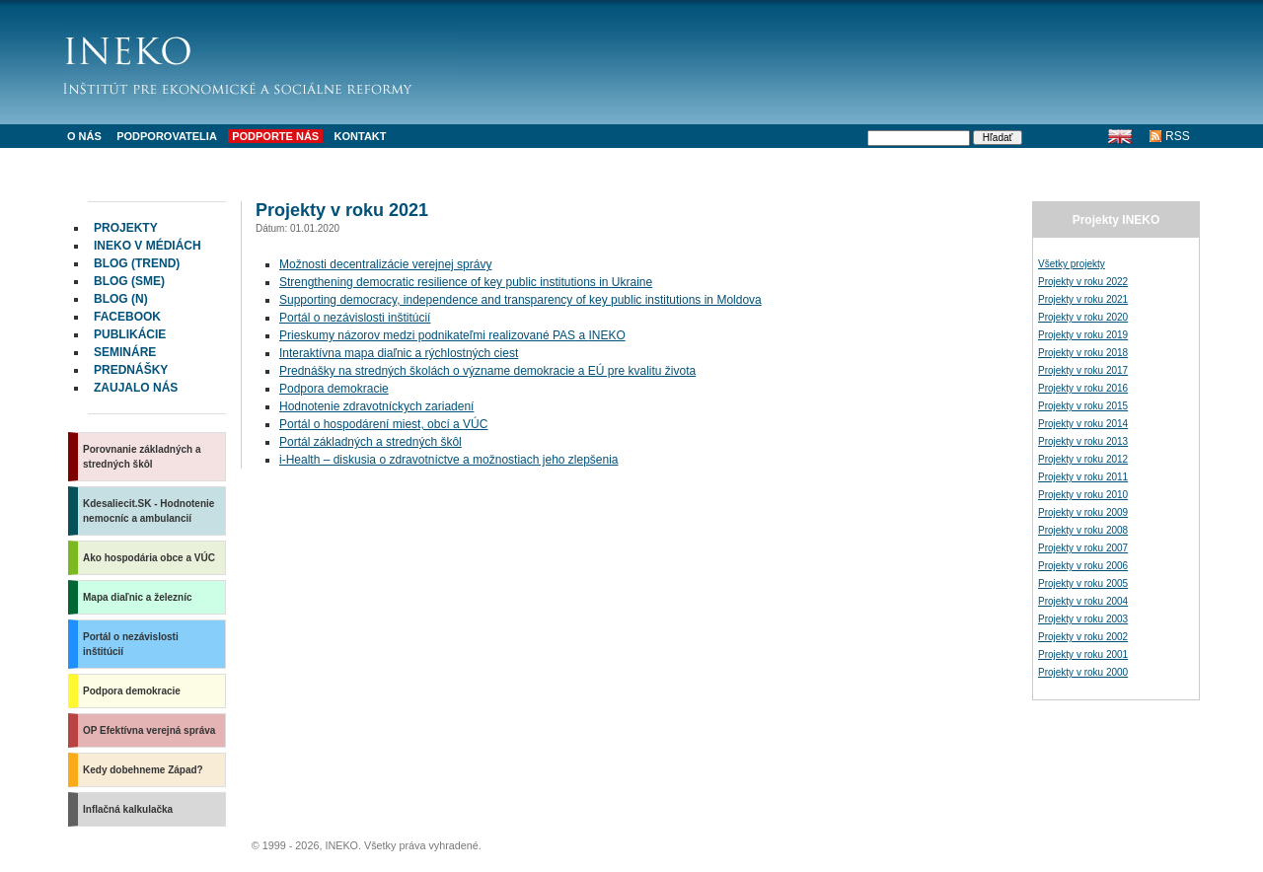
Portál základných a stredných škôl (370, 442)
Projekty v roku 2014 (1083, 423)
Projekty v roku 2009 (1083, 512)
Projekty (126, 228)
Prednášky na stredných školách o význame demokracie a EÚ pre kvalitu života (487, 371)
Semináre (125, 352)
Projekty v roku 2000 (1083, 672)
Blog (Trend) (137, 263)
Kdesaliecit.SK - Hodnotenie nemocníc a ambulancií (148, 511)
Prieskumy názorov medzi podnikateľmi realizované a (452, 335)
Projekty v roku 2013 (1083, 441)
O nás (84, 136)
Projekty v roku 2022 (1083, 281)
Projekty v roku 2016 (1083, 388)
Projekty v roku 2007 (1083, 548)
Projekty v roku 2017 (1083, 370)
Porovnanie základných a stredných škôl (142, 457)
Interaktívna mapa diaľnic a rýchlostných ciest (398, 353)
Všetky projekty (1071, 263)
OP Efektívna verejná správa (149, 730)
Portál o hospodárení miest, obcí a (383, 424)
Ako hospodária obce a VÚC (149, 557)
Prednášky (131, 370)
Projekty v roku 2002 (1083, 636)
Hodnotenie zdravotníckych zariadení (376, 406)
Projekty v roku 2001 (1083, 654)
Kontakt (360, 136)
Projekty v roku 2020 (1083, 317)
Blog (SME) (129, 281)
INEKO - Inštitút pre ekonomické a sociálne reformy (260, 59)
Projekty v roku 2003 (1083, 619)
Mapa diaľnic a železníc (137, 597)
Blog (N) (121, 299)
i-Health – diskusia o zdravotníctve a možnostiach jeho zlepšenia (449, 460)
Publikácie (130, 334)
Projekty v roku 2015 (1083, 405)
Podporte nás (275, 136)
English (1119, 136)
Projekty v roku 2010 (1083, 494)
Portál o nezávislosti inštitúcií (131, 644)
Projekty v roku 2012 (1083, 459)
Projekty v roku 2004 (1083, 601)
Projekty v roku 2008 (1083, 530)
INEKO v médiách (147, 246)
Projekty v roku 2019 (1083, 334)
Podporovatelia (166, 136)
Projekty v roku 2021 (1083, 299)
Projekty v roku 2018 (1083, 352)
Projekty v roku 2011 (1083, 477)
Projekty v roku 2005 (1083, 583)
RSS (1177, 136)
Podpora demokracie (132, 691)
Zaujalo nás (136, 388)
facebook (127, 317)
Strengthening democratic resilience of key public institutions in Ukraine (465, 282)
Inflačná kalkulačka (128, 809)
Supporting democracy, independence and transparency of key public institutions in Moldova (520, 300)
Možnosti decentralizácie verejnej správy (385, 264)
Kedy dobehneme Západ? (143, 769)
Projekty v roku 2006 (1083, 565)
